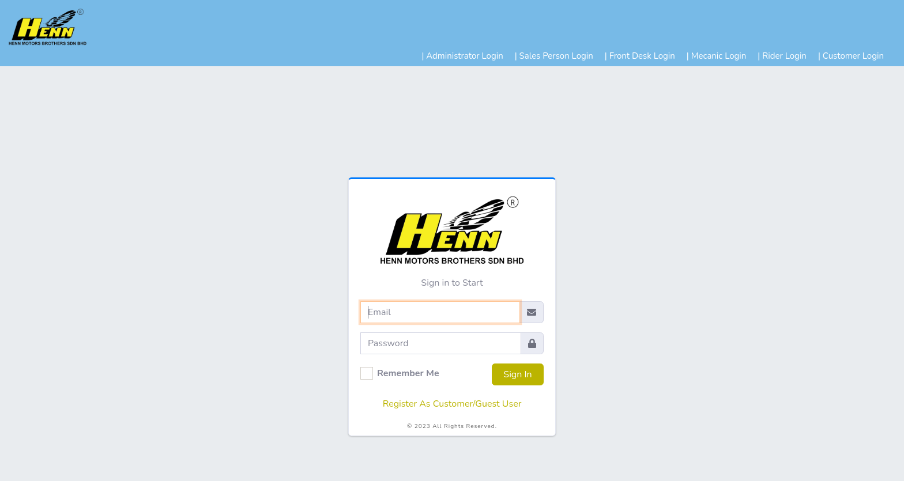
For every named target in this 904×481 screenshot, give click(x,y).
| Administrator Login (462, 56)
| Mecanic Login (717, 56)
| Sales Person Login (554, 56)
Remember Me (408, 373)
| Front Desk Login (640, 56)
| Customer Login (851, 56)
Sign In (517, 374)
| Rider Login (782, 56)
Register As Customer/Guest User (452, 403)
